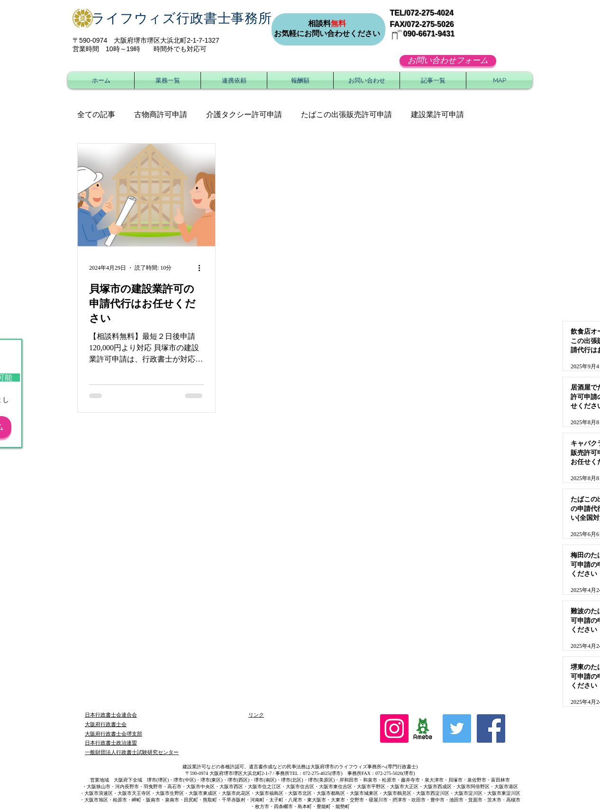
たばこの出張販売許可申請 (346, 114)
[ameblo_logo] (423, 728)
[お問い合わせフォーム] (448, 60)
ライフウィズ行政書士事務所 (181, 18)
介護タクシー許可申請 (244, 114)
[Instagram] (394, 728)
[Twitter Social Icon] (457, 728)
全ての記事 (96, 114)
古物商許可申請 (160, 114)
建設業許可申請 (437, 114)
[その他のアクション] (202, 267)
